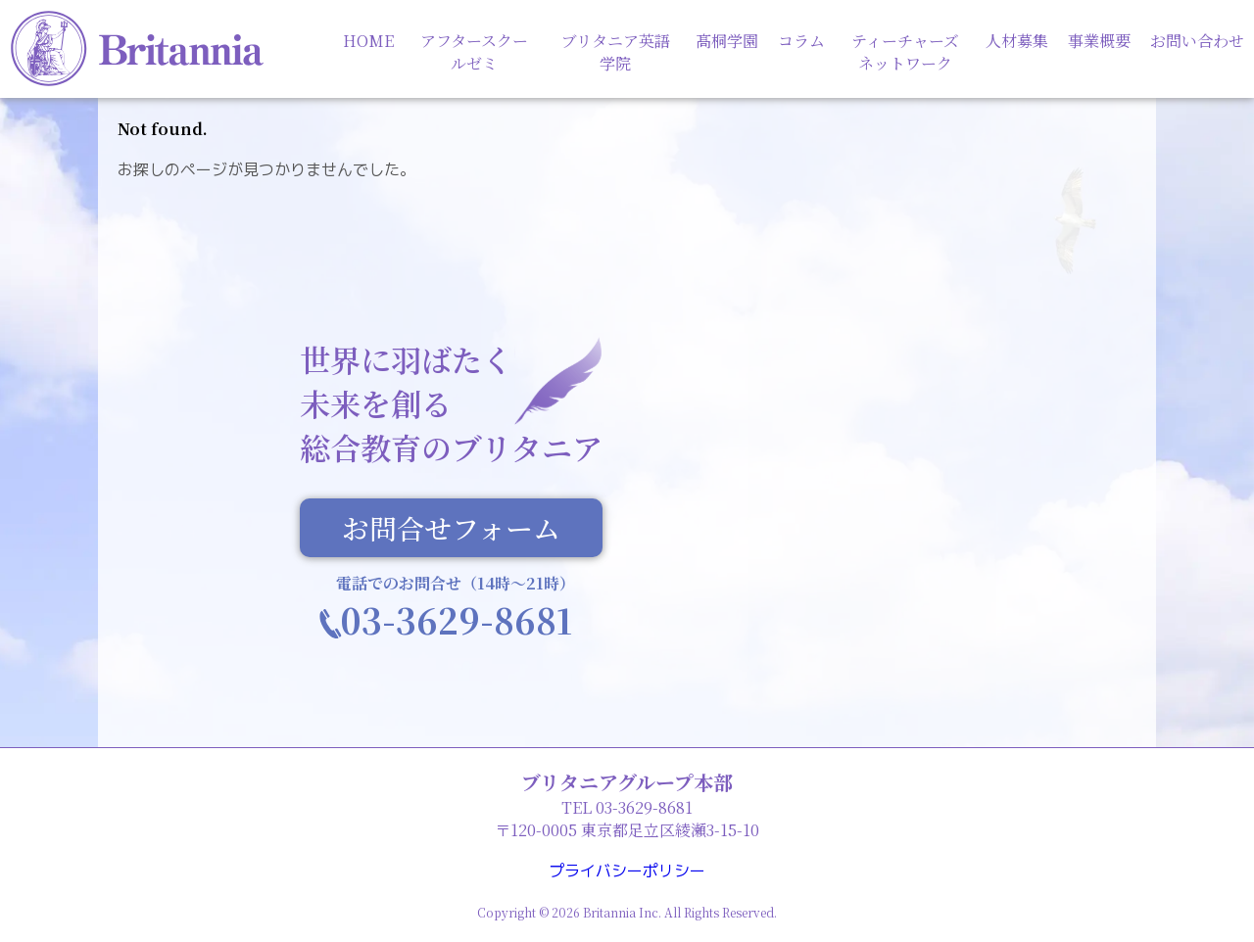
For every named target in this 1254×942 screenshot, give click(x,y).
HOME (368, 40)
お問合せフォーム (451, 529)
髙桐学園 (727, 40)
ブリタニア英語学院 (615, 51)
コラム (801, 40)
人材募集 (1017, 40)
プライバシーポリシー (627, 870)
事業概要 (1099, 40)
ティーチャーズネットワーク (905, 51)
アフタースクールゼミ (474, 51)
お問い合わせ (1197, 40)
